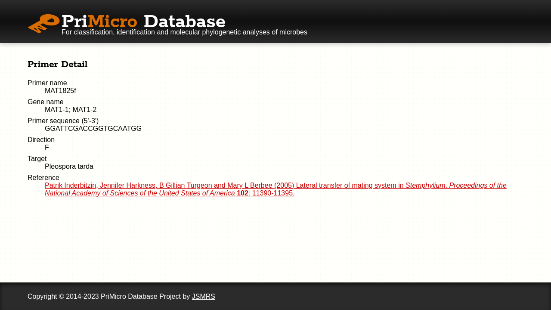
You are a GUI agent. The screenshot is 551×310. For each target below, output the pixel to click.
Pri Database (144, 22)
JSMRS (203, 296)
